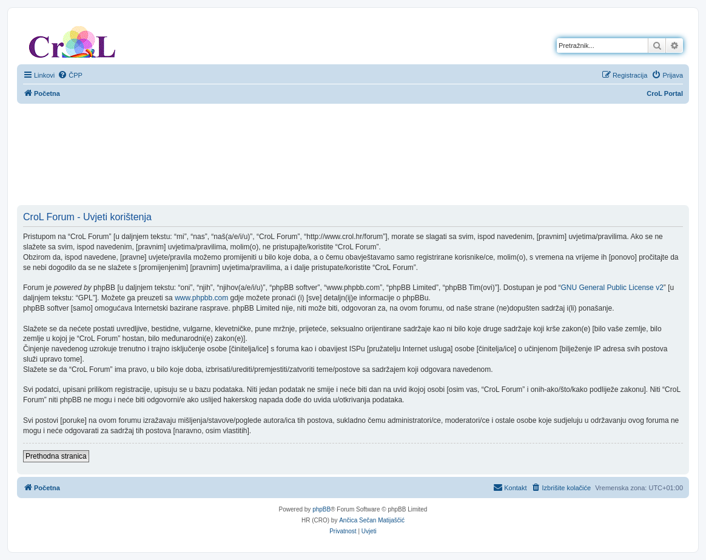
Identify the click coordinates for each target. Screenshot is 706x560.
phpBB (321, 509)
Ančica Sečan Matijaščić (372, 520)
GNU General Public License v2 (611, 287)
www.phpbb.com (201, 298)
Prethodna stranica (56, 456)
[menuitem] (70, 75)
